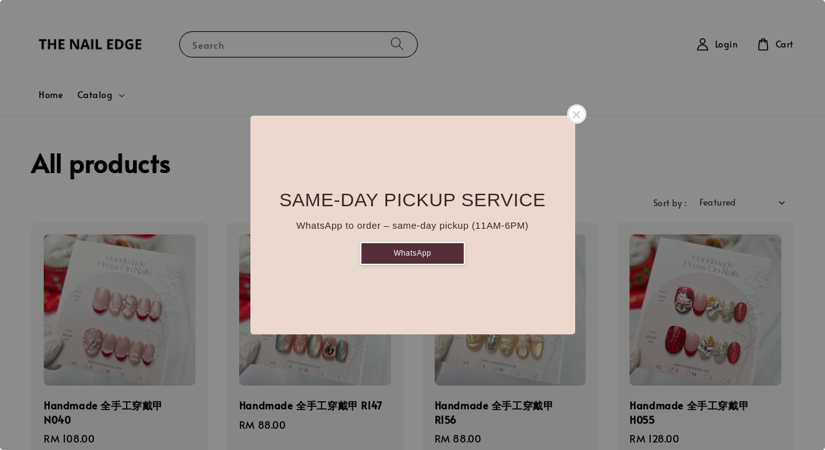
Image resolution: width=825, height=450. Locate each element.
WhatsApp (412, 253)
